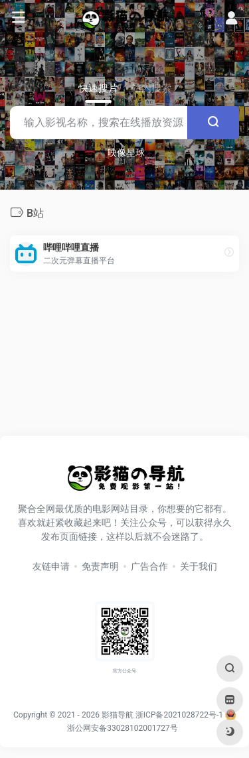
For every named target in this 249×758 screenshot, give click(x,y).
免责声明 (100, 566)
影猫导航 (117, 715)
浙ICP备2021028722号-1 (179, 715)
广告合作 (149, 566)
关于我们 (198, 566)
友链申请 (51, 566)
